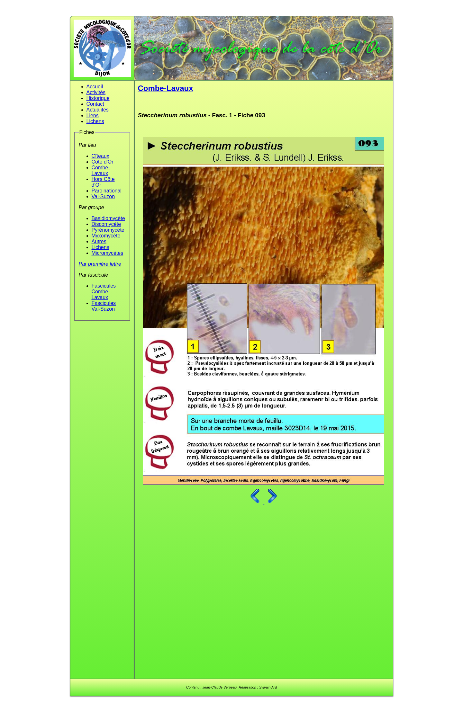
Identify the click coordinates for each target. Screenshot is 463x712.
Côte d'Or (102, 162)
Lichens (95, 121)
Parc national (107, 190)
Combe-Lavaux (101, 170)
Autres (99, 241)
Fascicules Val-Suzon (104, 306)
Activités (96, 92)
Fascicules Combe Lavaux (104, 291)
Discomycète (106, 224)
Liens (92, 115)
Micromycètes (107, 253)
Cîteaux (100, 156)
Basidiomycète (108, 218)
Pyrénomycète (108, 230)
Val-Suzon (103, 196)
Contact (95, 104)
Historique (98, 98)
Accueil (94, 86)
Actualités (97, 109)
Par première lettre (100, 264)
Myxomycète (106, 235)
